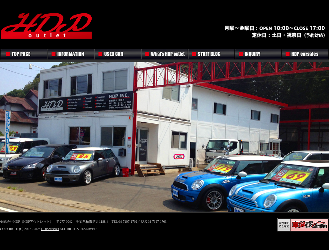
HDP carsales (50, 229)
